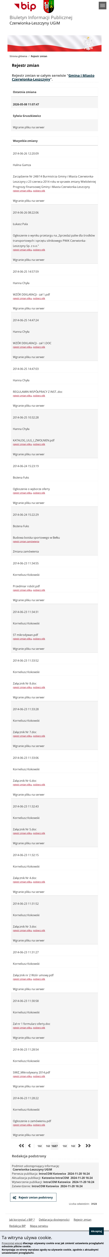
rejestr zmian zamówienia (26, 541)
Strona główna (18, 56)
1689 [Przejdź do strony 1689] (73, 1146)
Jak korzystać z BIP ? (22, 1220)
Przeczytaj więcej (12, 1243)
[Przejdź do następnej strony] (79, 1146)
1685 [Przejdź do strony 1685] (39, 1146)
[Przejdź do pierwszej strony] (21, 1146)
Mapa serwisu (39, 1226)
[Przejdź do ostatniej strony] (88, 1146)
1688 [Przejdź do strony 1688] (64, 1146)
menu (102, 5)
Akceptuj (96, 1231)
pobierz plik (39, 190)
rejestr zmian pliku (22, 190)
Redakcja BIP (17, 1226)
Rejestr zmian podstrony (35, 1197)
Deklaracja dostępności (54, 1220)
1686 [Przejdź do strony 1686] (48, 1146)
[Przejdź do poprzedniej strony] (29, 1146)
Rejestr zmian (82, 1220)
